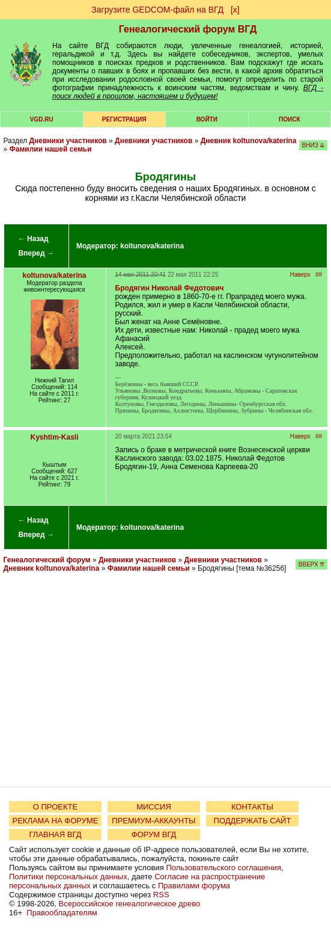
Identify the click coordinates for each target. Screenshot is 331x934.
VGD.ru (41, 119)
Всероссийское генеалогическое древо (130, 903)
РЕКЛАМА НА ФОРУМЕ (55, 820)
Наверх (300, 274)
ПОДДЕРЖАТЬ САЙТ (252, 820)
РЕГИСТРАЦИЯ (124, 119)
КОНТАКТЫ (252, 806)
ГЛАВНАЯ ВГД (55, 834)
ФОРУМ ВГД (154, 834)
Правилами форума (194, 885)
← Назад (33, 239)
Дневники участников (68, 141)
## (318, 274)
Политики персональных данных (68, 876)
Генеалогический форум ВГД (188, 29)
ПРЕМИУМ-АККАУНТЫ (153, 820)
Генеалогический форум (47, 560)
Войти (206, 119)
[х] (235, 9)
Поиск (289, 119)
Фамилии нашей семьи (51, 149)
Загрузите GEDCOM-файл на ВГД (157, 9)
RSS (161, 894)
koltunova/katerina (152, 246)
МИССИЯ (153, 806)
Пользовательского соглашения (223, 867)
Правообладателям (61, 912)
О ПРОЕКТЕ (55, 806)
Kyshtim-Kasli (55, 437)
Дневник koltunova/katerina (249, 141)
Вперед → (36, 253)
